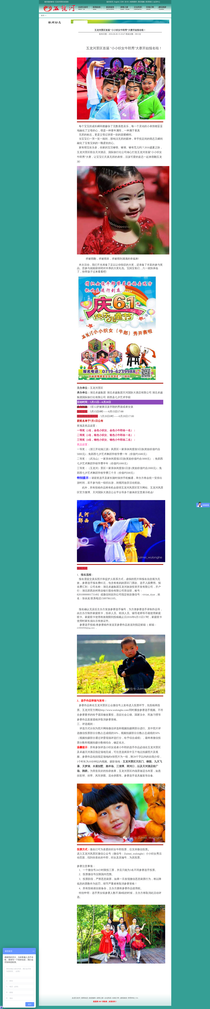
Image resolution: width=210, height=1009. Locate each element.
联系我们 (149, 2)
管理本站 (131, 998)
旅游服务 (92, 998)
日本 (122, 2)
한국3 (127, 2)
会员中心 (156, 2)
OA (137, 998)
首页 (42, 15)
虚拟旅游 (123, 998)
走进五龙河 (76, 998)
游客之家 (100, 998)
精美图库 (133, 2)
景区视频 (141, 2)
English (116, 2)
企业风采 (108, 998)
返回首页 (109, 2)
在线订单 (115, 998)
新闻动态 (84, 998)
